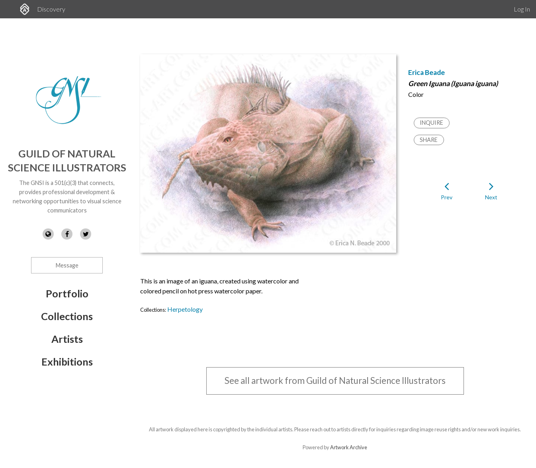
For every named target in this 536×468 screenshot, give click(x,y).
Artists (67, 339)
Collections (67, 316)
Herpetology (185, 309)
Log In (522, 9)
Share (429, 139)
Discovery (51, 9)
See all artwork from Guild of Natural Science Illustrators (335, 380)
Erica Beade (426, 72)
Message (67, 265)
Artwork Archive (348, 447)
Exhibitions (67, 362)
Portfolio (67, 293)
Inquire (431, 122)
